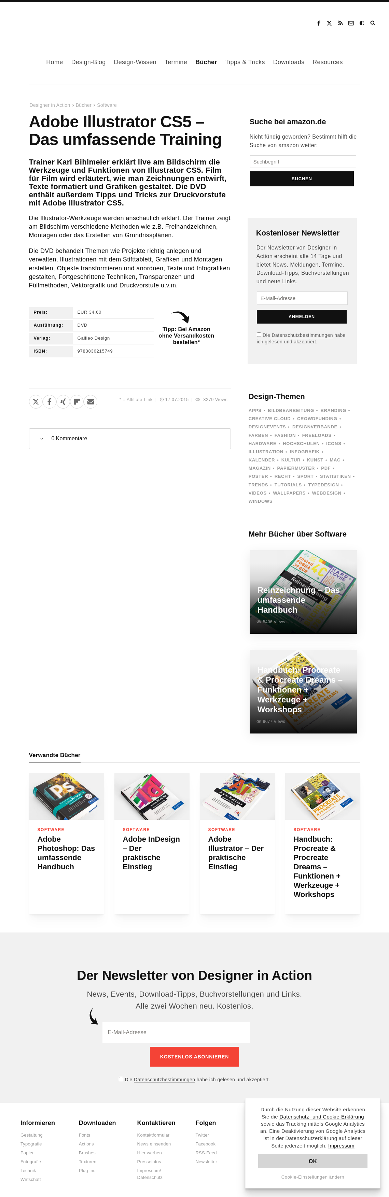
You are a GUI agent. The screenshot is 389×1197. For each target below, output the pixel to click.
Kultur (291, 464)
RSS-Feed (206, 1149)
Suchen (303, 182)
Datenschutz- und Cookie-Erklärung (321, 1117)
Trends (258, 488)
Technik (28, 1166)
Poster (258, 480)
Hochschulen (301, 447)
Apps (255, 414)
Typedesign (323, 488)
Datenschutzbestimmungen (302, 339)
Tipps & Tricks (245, 62)
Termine (176, 62)
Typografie (31, 1140)
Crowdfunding (317, 422)
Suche (373, 23)
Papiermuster (296, 472)
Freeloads (317, 439)
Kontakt (351, 23)
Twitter (202, 1131)
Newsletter (206, 1157)
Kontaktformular (153, 1131)
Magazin (260, 472)
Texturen (87, 1157)
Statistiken (335, 480)
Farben (258, 439)
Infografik (305, 455)
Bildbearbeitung (291, 414)
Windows (261, 505)
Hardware (263, 447)
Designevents (267, 430)
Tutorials (288, 488)
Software (107, 105)
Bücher (206, 62)
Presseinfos (149, 1157)
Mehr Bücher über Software (298, 538)
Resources (327, 62)
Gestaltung (31, 1131)
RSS (340, 23)
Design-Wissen (135, 62)
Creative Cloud (270, 422)
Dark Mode (362, 23)
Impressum (341, 1146)
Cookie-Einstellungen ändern (313, 1177)
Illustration (266, 455)
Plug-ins (87, 1166)
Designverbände (314, 430)
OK (313, 1161)
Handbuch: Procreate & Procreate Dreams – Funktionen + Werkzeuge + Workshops (317, 867)
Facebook (318, 23)
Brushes (87, 1149)
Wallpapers (289, 496)
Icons (333, 447)
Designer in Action (46, 21)
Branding (333, 414)
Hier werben (149, 1149)
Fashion (285, 439)
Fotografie (30, 1157)
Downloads (288, 62)
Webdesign (327, 496)
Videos (258, 496)
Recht (283, 480)
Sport (305, 480)
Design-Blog (88, 62)
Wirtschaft (30, 1175)
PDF (326, 472)
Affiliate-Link (140, 399)
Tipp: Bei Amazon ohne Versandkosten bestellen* (186, 335)
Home (54, 62)
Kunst (315, 464)
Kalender (262, 464)
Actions (86, 1140)
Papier (27, 1149)
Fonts (85, 1131)
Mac (335, 464)
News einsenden (154, 1140)
